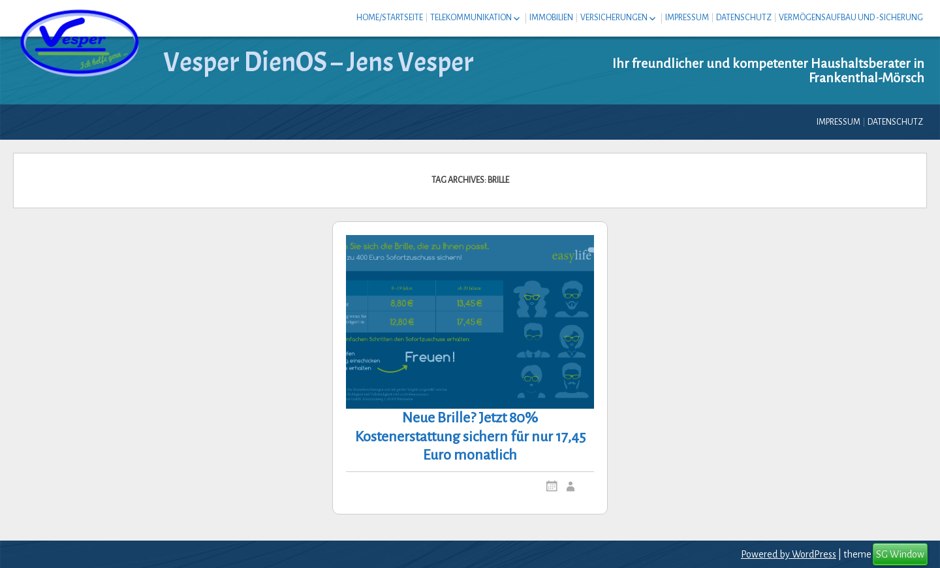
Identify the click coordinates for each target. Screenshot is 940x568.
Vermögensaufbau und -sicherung (851, 17)
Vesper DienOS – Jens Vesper (318, 62)
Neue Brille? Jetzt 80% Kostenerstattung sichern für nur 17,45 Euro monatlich (470, 437)
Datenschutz (744, 17)
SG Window (900, 554)
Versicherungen (614, 17)
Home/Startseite (389, 17)
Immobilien (551, 17)
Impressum (687, 17)
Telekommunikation (471, 17)
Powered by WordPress (788, 554)
